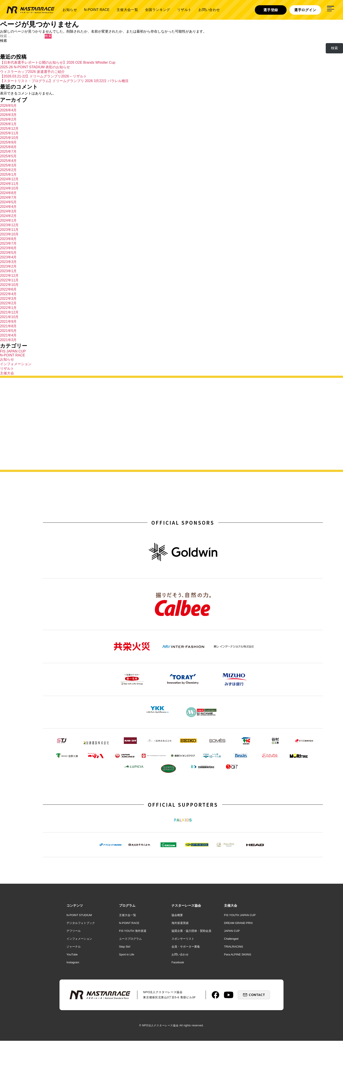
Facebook (178, 1004)
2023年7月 (8, 243)
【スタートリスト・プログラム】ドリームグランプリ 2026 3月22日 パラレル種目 (64, 81)
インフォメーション (16, 364)
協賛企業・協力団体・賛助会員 (191, 973)
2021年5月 (8, 331)
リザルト (184, 10)
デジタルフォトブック (80, 965)
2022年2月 (8, 303)
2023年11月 (9, 229)
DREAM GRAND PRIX (238, 965)
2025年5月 (8, 156)
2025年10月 (9, 138)
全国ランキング (157, 10)
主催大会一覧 (127, 10)
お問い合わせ (209, 10)
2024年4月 (8, 207)
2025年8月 (8, 147)
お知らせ (70, 10)
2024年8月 (8, 193)
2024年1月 (8, 220)
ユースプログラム (130, 981)
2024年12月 (9, 179)
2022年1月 (8, 308)
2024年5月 (8, 202)
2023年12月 (9, 225)
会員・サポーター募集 (186, 988)
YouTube (72, 996)
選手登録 (270, 10)
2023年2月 (8, 266)
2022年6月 (8, 289)
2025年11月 (9, 133)
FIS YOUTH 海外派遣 (132, 973)
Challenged (231, 981)
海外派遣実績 (180, 965)
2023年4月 (8, 257)
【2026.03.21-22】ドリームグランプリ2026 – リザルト (43, 76)
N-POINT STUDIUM (79, 957)
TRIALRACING (233, 988)
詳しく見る (293, 444)
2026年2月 (8, 119)
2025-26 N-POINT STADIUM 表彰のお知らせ (35, 67)
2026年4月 (8, 110)
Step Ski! (124, 988)
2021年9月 (8, 321)
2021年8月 (8, 326)
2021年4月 (8, 335)
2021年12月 (9, 312)
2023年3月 (8, 262)
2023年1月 (8, 271)
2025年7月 (8, 151)
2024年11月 (9, 184)
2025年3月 (8, 165)
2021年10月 (9, 317)
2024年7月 (8, 197)
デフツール (73, 973)
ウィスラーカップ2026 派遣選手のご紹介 (32, 72)
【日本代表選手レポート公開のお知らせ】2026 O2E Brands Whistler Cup (57, 62)
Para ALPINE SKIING (237, 996)
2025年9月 (8, 142)
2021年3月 (8, 340)
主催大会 (7, 373)
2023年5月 (8, 252)
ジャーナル (73, 988)
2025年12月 (9, 128)
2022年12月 (9, 275)
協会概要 (177, 957)
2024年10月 (9, 188)
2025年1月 (8, 174)
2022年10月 (9, 285)
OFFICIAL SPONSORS (182, 523)
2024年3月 (8, 211)
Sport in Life (126, 996)
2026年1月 (8, 124)
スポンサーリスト (183, 981)
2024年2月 (8, 216)
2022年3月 (8, 298)
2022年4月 (8, 294)
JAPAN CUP (232, 973)
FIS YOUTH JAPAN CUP (240, 957)
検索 (3, 40)
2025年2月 (8, 170)
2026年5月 (8, 105)
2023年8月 (8, 239)
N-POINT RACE (97, 10)
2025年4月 (8, 161)
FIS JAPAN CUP (13, 351)
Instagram (72, 1004)
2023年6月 (8, 248)
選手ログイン (305, 10)
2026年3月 (8, 115)
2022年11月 (9, 280)
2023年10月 (9, 234)
